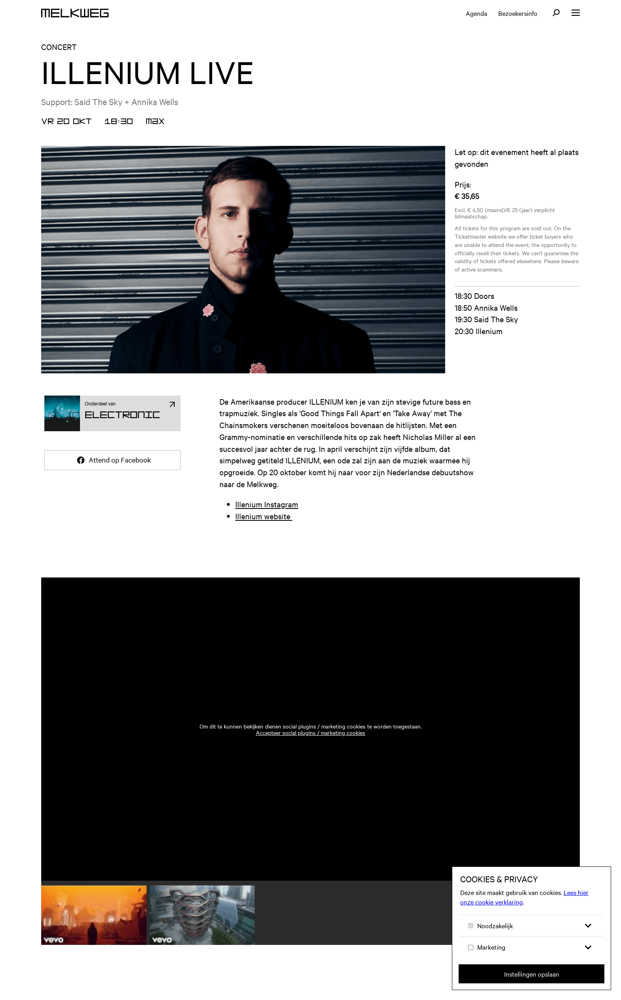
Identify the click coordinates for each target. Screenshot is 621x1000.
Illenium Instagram (266, 504)
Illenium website (263, 516)
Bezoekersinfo (517, 13)
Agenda (476, 13)
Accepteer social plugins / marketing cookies (310, 732)
